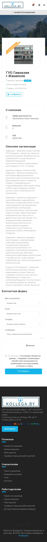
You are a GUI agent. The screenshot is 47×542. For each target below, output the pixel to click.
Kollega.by (23, 535)
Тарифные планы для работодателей (19, 456)
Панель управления (12, 471)
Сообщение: (10, 330)
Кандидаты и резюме (13, 474)
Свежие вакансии (11, 449)
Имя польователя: (12, 298)
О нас (6, 478)
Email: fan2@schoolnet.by (16, 84)
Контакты (10, 429)
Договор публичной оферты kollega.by (20, 509)
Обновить (30, 346)
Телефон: (9, 319)
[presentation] (24, 346)
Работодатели (10, 453)
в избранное (14, 94)
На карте (27, 80)
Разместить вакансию (23, 12)
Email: (7, 309)
